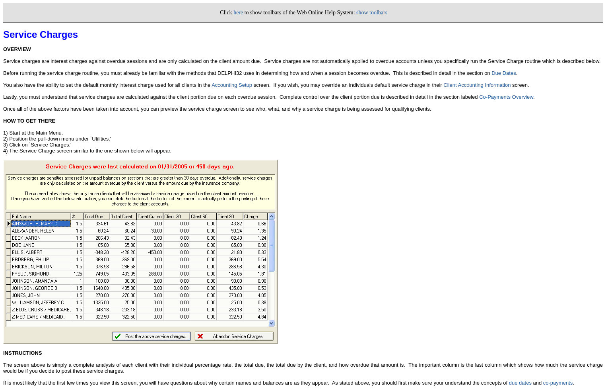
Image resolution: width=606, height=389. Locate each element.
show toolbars (371, 13)
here (238, 13)
